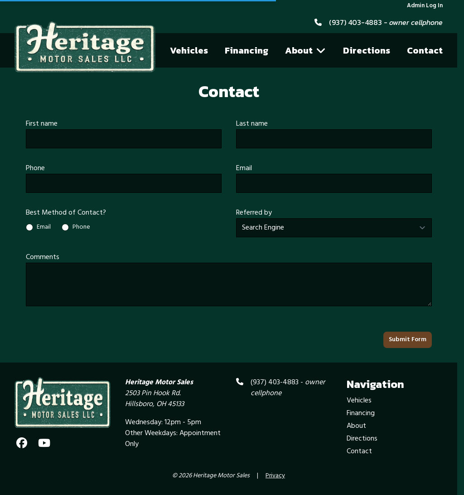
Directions (366, 50)
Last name (252, 124)
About (305, 50)
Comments (42, 257)
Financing (246, 50)
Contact (425, 50)
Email (244, 168)
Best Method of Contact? (66, 212)
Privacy (275, 475)
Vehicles (189, 50)
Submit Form (407, 339)
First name (42, 124)
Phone (35, 168)
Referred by (254, 213)
